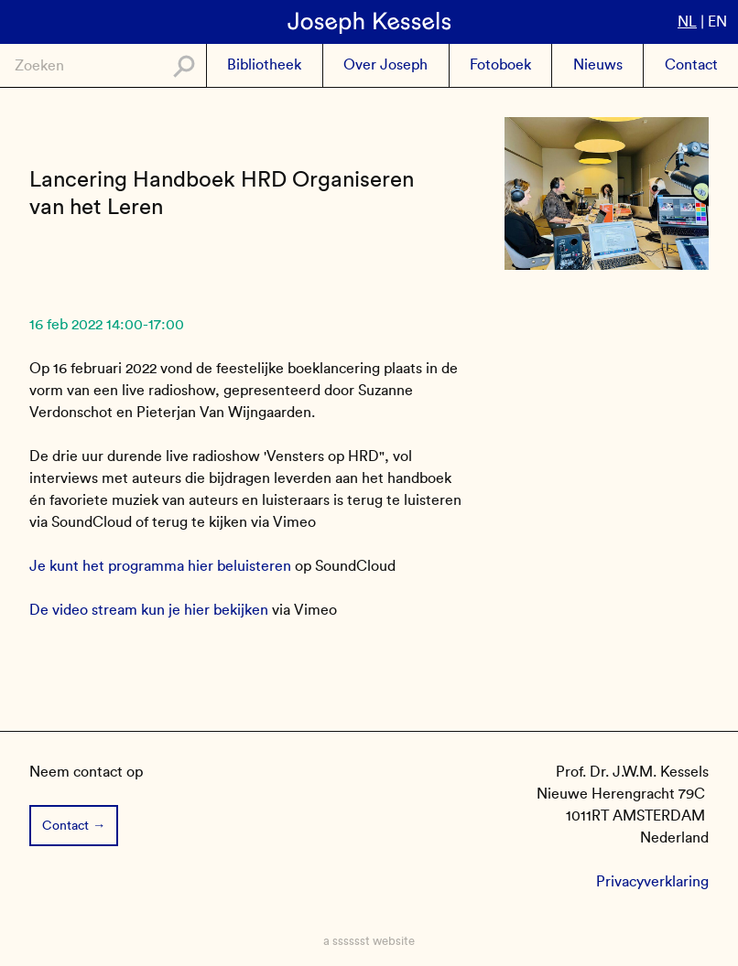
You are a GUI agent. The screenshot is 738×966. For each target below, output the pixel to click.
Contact (691, 64)
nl (687, 21)
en (717, 21)
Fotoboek (500, 64)
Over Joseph (385, 64)
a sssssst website (369, 941)
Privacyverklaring (652, 881)
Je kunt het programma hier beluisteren (160, 565)
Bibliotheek (264, 64)
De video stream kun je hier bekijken (148, 609)
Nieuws (598, 64)
